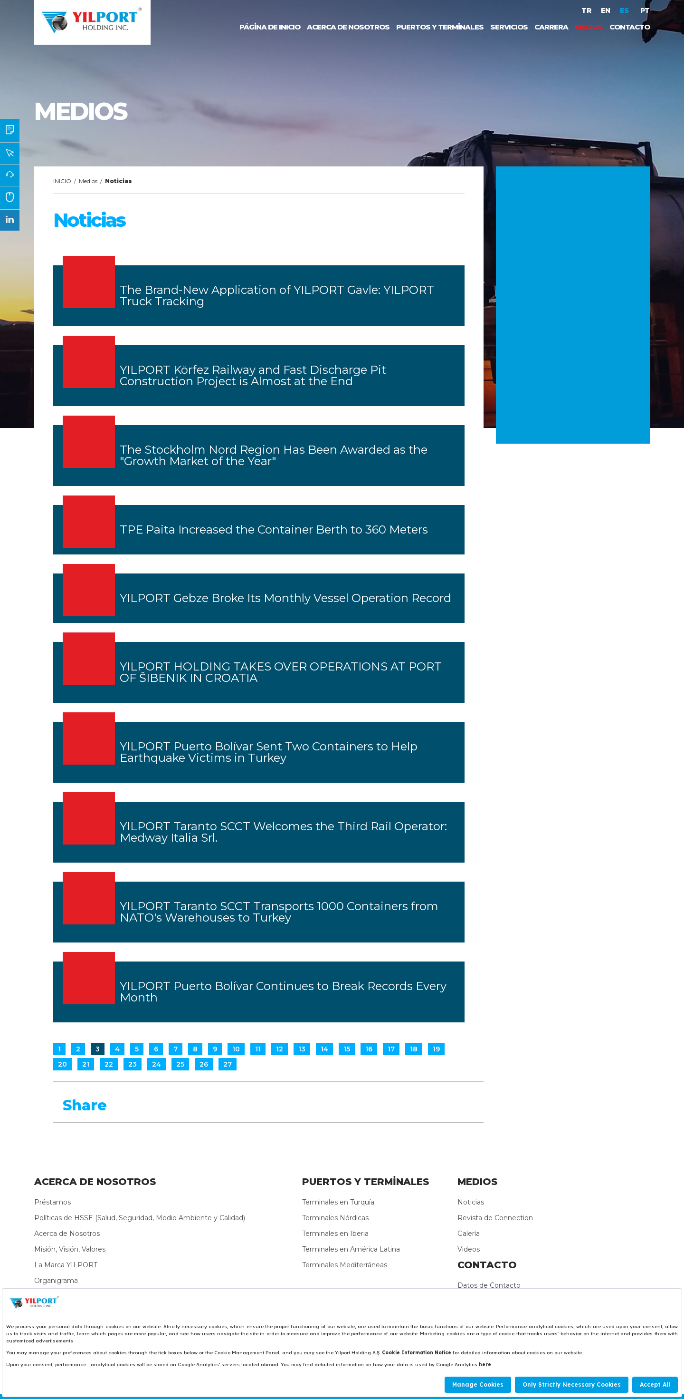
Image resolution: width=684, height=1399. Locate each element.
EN (605, 10)
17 (391, 1049)
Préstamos (52, 1202)
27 (227, 1064)
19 (436, 1049)
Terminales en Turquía (338, 1202)
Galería (468, 1233)
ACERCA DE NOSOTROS (348, 26)
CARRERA (551, 26)
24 (156, 1064)
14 (324, 1049)
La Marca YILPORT (65, 1265)
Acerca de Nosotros (67, 1233)
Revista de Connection (495, 1218)
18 (414, 1049)
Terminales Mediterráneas (344, 1265)
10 (236, 1049)
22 (108, 1064)
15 (346, 1049)
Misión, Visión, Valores (69, 1249)
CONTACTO (629, 26)
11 (258, 1049)
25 (180, 1064)
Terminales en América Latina (351, 1249)
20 (62, 1064)
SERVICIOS (509, 26)
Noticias (470, 1202)
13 (301, 1049)
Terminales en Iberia (335, 1233)
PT (645, 10)
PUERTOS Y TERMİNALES (440, 26)
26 (204, 1064)
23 (132, 1064)
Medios (88, 181)
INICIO (62, 181)
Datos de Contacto (489, 1285)
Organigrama (56, 1280)
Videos (468, 1249)
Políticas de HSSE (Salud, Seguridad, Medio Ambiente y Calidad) (139, 1218)
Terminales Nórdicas (335, 1218)
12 (279, 1049)
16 (368, 1049)
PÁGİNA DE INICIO (269, 26)
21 (85, 1064)
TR (586, 10)
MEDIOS (589, 26)
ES (625, 10)
